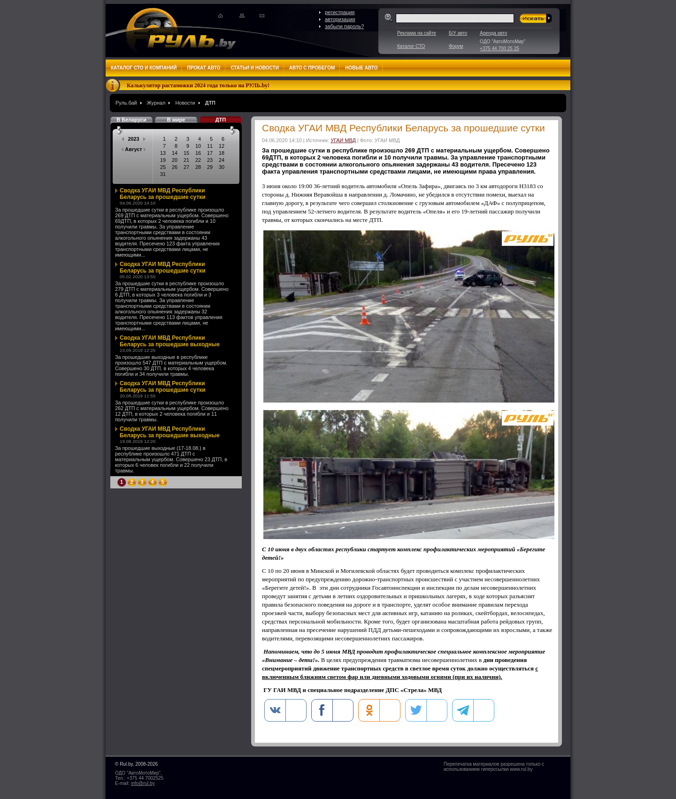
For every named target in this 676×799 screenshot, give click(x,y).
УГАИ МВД (343, 140)
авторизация (340, 19)
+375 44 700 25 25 (499, 48)
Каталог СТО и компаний (144, 67)
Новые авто (361, 67)
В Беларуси (131, 119)
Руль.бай (126, 103)
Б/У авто (458, 33)
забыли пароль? (344, 26)
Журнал (156, 103)
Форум (456, 46)
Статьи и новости (254, 67)
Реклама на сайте (416, 33)
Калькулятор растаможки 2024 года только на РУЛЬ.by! (198, 85)
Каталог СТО (411, 46)
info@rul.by (143, 783)
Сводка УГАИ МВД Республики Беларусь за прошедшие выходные (170, 341)
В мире (176, 119)
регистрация (340, 12)
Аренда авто (493, 33)
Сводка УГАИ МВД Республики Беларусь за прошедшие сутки (163, 193)
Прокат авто (203, 67)
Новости (185, 103)
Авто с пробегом (312, 67)
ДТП (210, 103)
